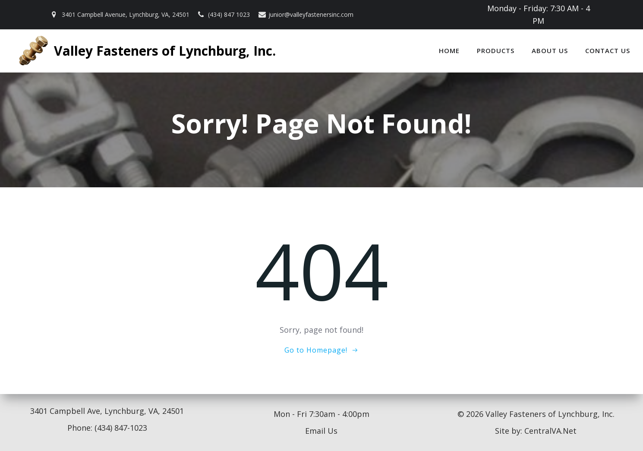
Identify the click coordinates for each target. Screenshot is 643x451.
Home (449, 50)
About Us (550, 50)
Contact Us (607, 50)
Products (495, 50)
